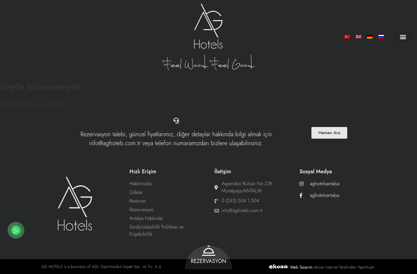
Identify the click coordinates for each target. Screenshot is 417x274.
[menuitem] (347, 37)
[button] (402, 37)
